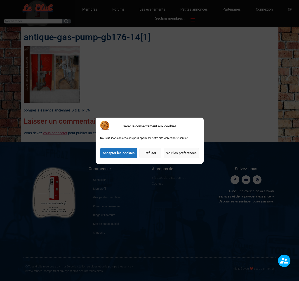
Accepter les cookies (119, 153)
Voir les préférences (181, 153)
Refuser (150, 153)
